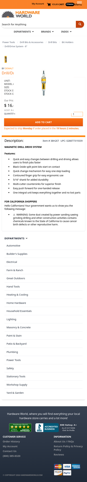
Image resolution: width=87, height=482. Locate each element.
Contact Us (9, 451)
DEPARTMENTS (22, 31)
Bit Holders (67, 42)
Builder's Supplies (17, 253)
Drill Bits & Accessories (31, 42)
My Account (38, 3)
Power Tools (8, 42)
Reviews (59, 454)
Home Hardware (16, 303)
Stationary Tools (16, 376)
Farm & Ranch (15, 270)
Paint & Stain (14, 335)
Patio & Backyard (16, 343)
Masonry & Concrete (19, 327)
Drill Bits (52, 42)
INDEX (64, 31)
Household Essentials (19, 311)
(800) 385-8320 (11, 456)
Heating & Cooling (17, 294)
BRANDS (46, 31)
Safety (10, 368)
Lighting (11, 319)
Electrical (12, 262)
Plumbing (12, 352)
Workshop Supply (17, 384)
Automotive (13, 245)
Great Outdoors (16, 278)
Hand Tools (13, 286)
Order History (11, 441)
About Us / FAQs (64, 441)
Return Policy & (63, 446)
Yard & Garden (15, 392)
